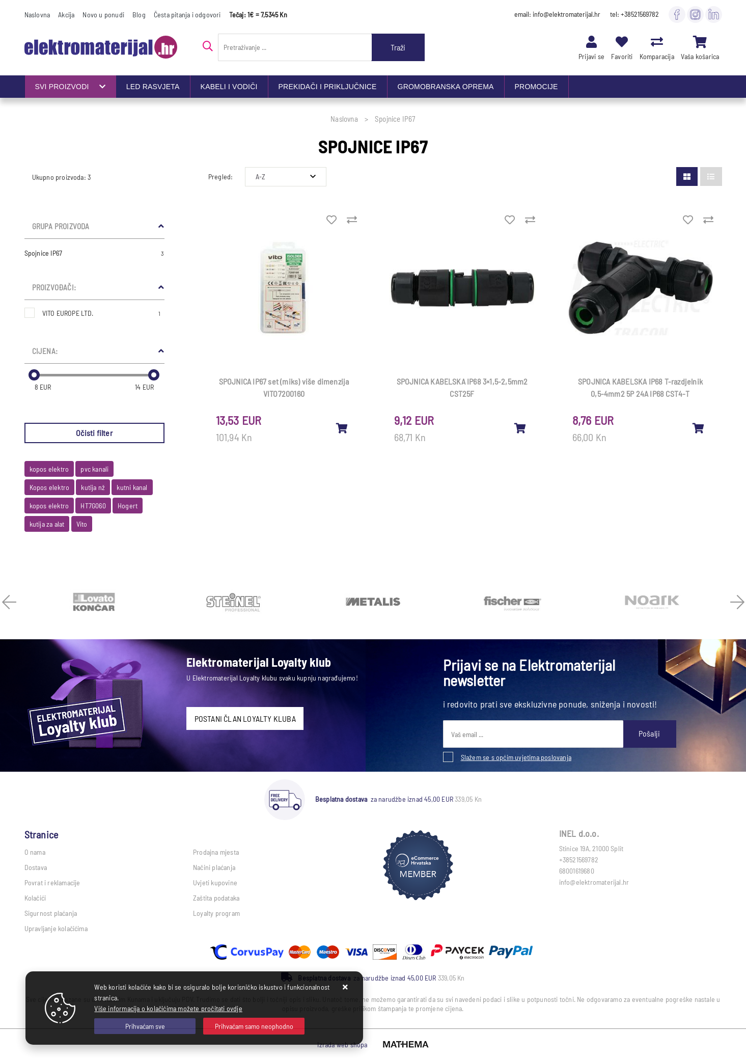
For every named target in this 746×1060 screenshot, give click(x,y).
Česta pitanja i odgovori (187, 14)
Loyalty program (216, 913)
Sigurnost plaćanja (50, 913)
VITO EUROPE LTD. (101, 313)
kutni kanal (132, 487)
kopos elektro (49, 469)
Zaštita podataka (216, 897)
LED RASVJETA (153, 87)
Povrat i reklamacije (52, 882)
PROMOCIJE (536, 87)
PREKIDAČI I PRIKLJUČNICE (328, 87)
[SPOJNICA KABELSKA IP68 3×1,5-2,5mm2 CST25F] (520, 428)
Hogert (127, 505)
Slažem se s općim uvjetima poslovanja (516, 757)
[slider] (34, 374)
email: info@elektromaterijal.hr (557, 14)
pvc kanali (94, 469)
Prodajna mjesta (216, 852)
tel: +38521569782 (634, 14)
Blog (139, 14)
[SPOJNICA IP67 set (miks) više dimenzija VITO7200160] (342, 428)
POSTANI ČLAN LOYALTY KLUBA (245, 718)
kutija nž (93, 487)
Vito (82, 524)
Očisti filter (94, 433)
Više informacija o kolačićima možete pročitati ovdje (168, 1008)
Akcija (66, 14)
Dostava (35, 867)
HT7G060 (92, 505)
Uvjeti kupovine (215, 882)
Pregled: (220, 176)
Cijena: (45, 351)
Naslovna (37, 14)
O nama (34, 852)
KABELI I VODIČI (229, 87)
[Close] (145, 1026)
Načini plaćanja (214, 867)
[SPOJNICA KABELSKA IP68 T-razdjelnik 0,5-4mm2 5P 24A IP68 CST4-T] (698, 428)
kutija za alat (47, 524)
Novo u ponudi (103, 14)
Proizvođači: (54, 287)
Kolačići (35, 897)
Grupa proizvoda (61, 226)
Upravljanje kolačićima (56, 928)
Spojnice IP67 (94, 253)
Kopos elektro (50, 487)
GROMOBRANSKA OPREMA (446, 87)
